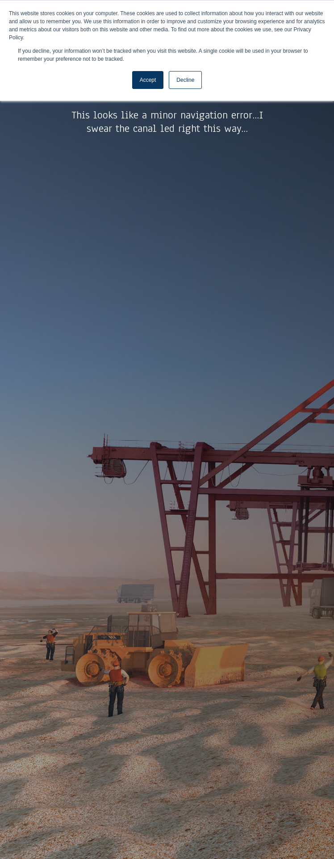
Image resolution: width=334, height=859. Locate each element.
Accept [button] (148, 80)
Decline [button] (185, 80)
